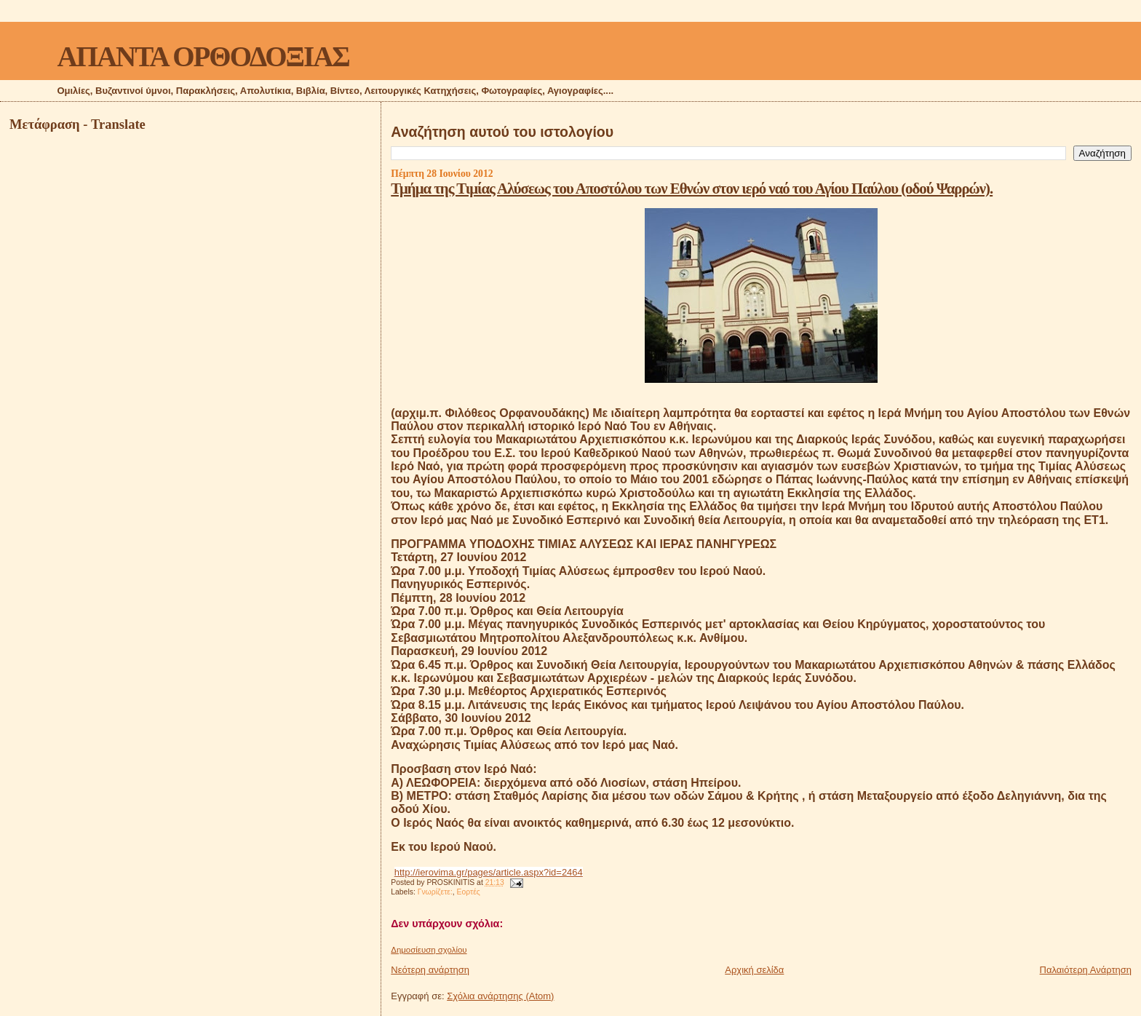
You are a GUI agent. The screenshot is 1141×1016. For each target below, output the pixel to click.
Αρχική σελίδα (754, 969)
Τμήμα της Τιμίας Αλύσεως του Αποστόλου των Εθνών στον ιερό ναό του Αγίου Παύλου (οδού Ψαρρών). (692, 188)
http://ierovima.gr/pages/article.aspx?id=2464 (488, 872)
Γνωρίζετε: (435, 892)
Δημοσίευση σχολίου (428, 949)
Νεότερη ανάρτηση (430, 969)
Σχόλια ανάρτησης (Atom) (500, 996)
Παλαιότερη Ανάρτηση (1086, 969)
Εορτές (468, 892)
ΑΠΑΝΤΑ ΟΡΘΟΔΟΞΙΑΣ (203, 56)
